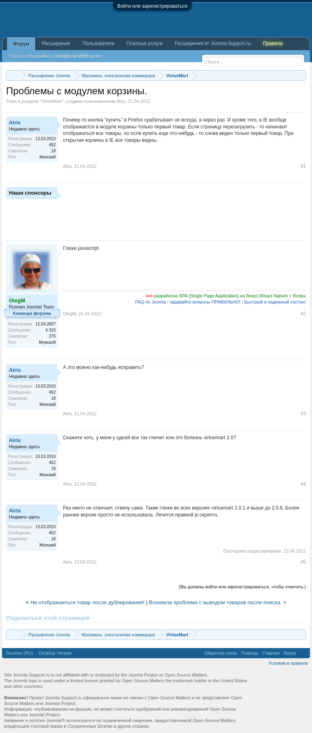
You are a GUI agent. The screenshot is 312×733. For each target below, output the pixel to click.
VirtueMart (51, 101)
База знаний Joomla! (65, 56)
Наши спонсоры (30, 193)
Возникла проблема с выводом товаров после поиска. (215, 602)
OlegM (69, 313)
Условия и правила (288, 663)
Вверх (290, 653)
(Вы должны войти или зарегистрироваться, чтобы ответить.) (242, 586)
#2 (303, 314)
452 (52, 145)
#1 (303, 166)
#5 (303, 562)
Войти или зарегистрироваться (152, 6)
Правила (273, 43)
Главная (271, 653)
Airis (121, 101)
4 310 (51, 330)
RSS (303, 653)
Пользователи (98, 43)
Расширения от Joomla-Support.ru (213, 43)
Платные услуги (144, 43)
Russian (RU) (19, 653)
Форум (21, 44)
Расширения (56, 43)
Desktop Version (55, 653)
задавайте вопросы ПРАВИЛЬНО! (205, 301)
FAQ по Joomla (150, 301)
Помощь (250, 653)
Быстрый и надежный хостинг (275, 301)
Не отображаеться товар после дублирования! (87, 602)
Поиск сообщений (27, 56)
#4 (303, 484)
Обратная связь (220, 653)
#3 (303, 413)
